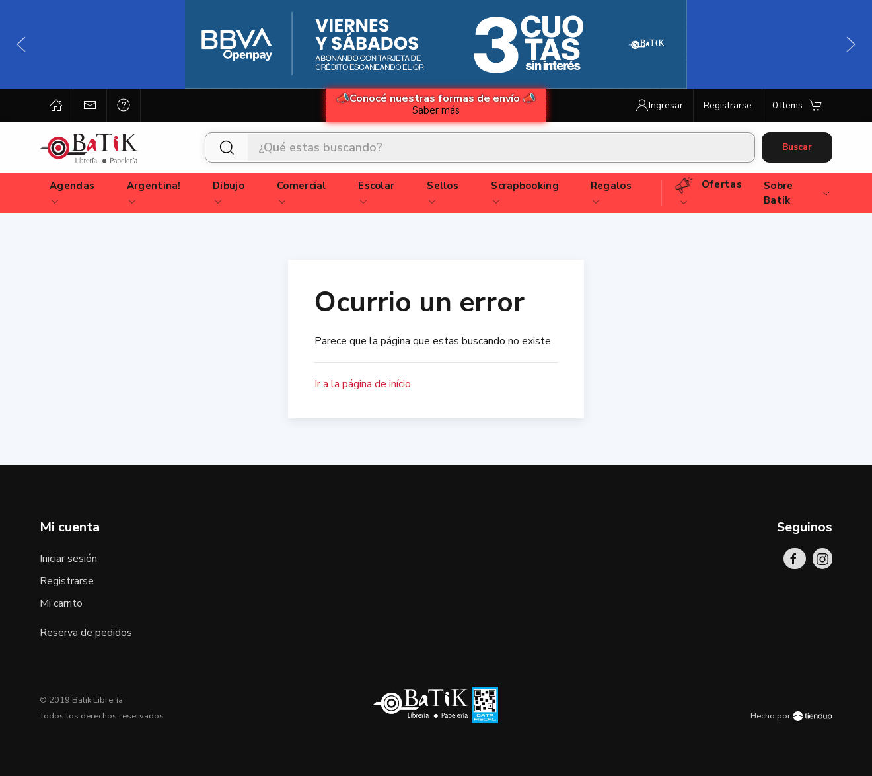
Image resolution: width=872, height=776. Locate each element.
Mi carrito (61, 603)
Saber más (436, 110)
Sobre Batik (798, 193)
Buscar (797, 147)
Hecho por (791, 716)
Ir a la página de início (362, 384)
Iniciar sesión (68, 558)
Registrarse (67, 581)
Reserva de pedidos (86, 632)
